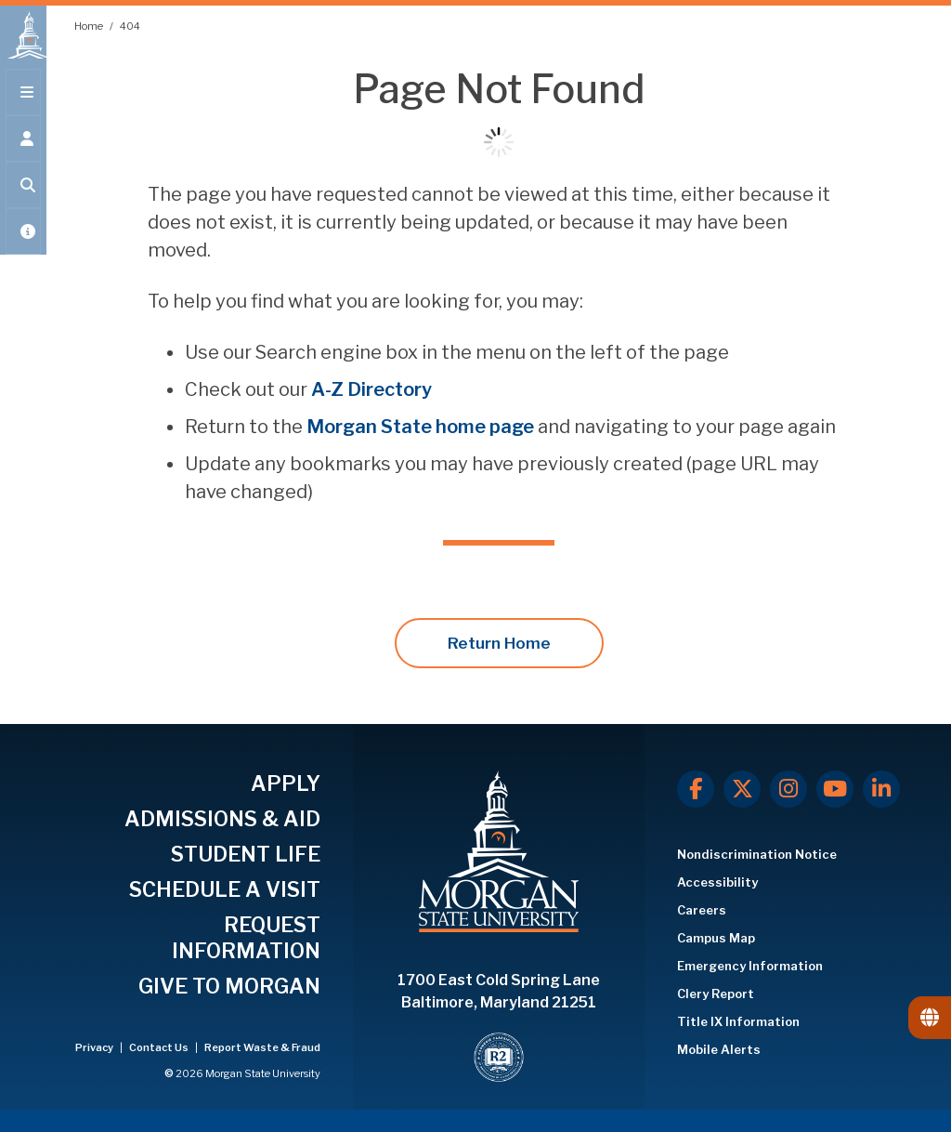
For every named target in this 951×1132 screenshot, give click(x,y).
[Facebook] (695, 789)
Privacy (95, 1047)
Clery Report (715, 993)
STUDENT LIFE (245, 854)
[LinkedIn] (881, 789)
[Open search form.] (23, 197)
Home (89, 26)
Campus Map (716, 937)
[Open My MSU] (23, 243)
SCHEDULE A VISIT (224, 889)
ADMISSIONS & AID (222, 819)
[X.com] (742, 789)
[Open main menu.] (23, 104)
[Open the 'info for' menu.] (23, 150)
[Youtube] (834, 789)
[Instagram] (788, 789)
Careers (701, 909)
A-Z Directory (371, 389)
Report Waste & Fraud (262, 1047)
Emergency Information (750, 965)
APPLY (285, 783)
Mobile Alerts (719, 1049)
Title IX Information (738, 1021)
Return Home (499, 643)
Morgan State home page (420, 426)
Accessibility (717, 882)
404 (130, 26)
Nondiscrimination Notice (757, 854)
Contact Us (159, 1047)
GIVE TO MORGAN (229, 986)
